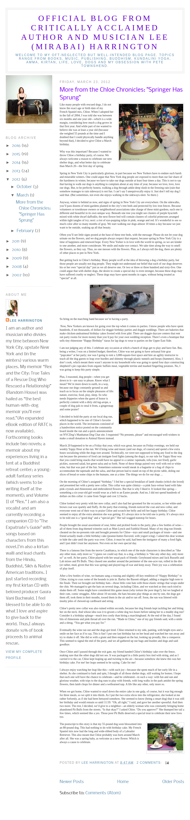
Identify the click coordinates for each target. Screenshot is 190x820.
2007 (17, 275)
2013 (16, 171)
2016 (16, 145)
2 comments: (150, 762)
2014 (16, 162)
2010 (17, 250)
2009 (17, 258)
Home (123, 782)
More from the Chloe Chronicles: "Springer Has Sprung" (121, 94)
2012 (16, 179)
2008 (17, 266)
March (23, 195)
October (25, 187)
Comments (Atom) (103, 793)
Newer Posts (72, 782)
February (26, 231)
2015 (16, 154)
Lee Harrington (26, 320)
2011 (16, 241)
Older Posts (173, 782)
